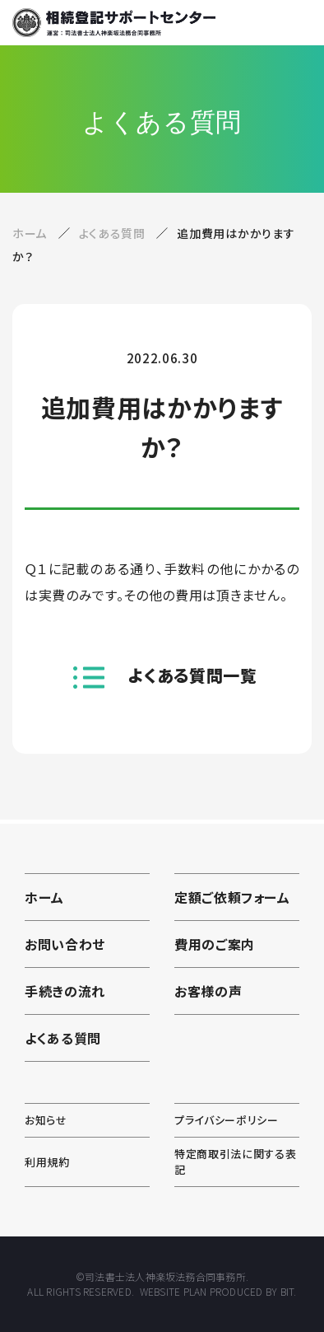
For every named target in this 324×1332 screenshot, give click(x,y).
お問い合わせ (65, 944)
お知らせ (46, 1120)
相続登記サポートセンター (113, 22)
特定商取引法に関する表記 (235, 1162)
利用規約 (47, 1162)
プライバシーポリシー (226, 1120)
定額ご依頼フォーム (232, 897)
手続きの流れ (65, 991)
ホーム (29, 233)
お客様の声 (208, 991)
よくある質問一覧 (192, 675)
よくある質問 (114, 233)
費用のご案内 (214, 944)
